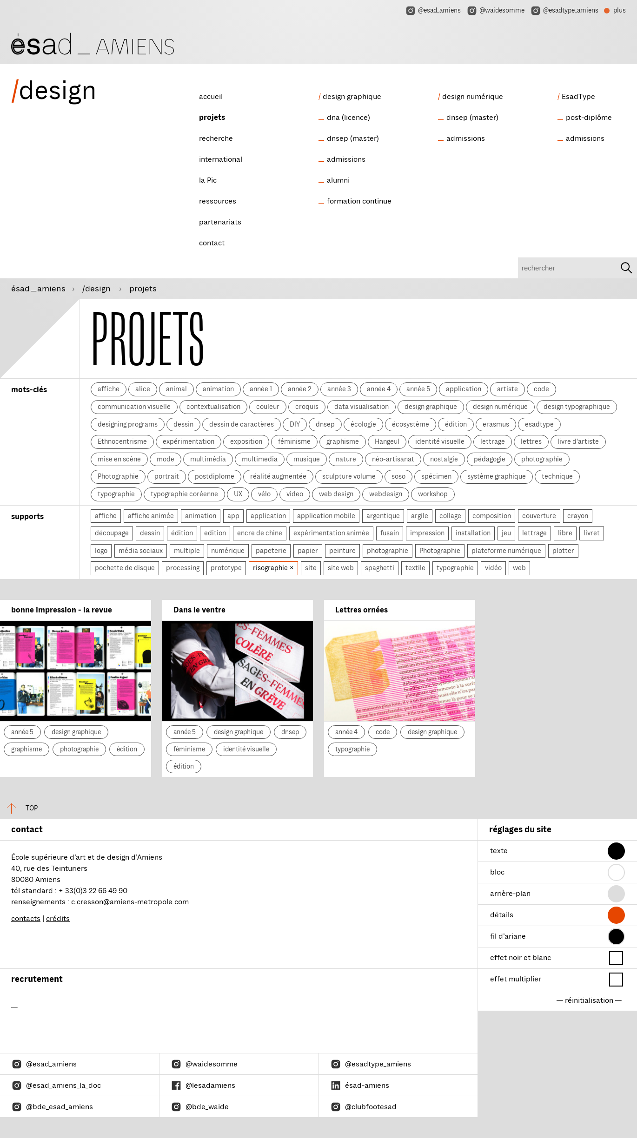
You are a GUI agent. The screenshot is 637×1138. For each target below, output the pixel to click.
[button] (616, 851)
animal (176, 389)
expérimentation (188, 441)
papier (308, 550)
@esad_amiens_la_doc (56, 1085)
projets (212, 117)
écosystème (410, 424)
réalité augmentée (278, 476)
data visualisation (361, 406)
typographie (116, 494)
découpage (112, 533)
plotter (563, 550)
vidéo (493, 568)
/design (97, 288)
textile (415, 568)
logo (101, 550)
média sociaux (141, 550)
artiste (507, 389)
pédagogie (489, 459)
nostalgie (444, 459)
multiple (187, 550)
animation (218, 389)
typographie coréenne (184, 494)
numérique (228, 550)
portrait (166, 476)
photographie (542, 459)
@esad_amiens (433, 10)
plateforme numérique (506, 550)
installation (473, 533)
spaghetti (379, 568)
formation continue (359, 201)
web (519, 568)
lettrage (492, 441)
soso (398, 476)
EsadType (578, 96)
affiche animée (151, 516)
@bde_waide (200, 1106)
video (294, 494)
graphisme (342, 441)
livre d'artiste (578, 441)
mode (165, 459)
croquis (306, 406)
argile (419, 516)
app (233, 516)
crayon (577, 516)
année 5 (418, 389)
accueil (211, 96)
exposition (246, 441)
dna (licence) (348, 117)
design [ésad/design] (54, 90)
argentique (383, 516)
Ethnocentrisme (122, 441)
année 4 (379, 389)
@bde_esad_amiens (52, 1106)
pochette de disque (125, 568)
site (311, 568)
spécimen (436, 476)
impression (427, 533)
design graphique (352, 96)
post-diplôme (589, 117)
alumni (338, 180)
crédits (58, 918)
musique (306, 459)
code (541, 389)
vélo (264, 494)
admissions (346, 159)
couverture (539, 516)
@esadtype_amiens (564, 10)
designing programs (128, 424)
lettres (531, 441)
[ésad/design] (92, 42)
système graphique (496, 476)
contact (212, 243)
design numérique (472, 96)
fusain (389, 533)
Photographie (118, 476)
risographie (271, 568)
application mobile (326, 516)
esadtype (539, 424)
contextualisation (213, 406)
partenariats (220, 222)
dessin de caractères (241, 424)
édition (456, 424)
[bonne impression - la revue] (75, 671)
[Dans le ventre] (237, 671)
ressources (217, 201)
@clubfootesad (363, 1106)
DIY (295, 424)
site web (341, 568)
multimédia (208, 459)
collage (450, 516)
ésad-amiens (359, 1085)
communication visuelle (134, 406)
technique (557, 476)
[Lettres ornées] (399, 671)
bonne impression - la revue (61, 610)
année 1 (261, 389)
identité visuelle (439, 441)
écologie (363, 424)
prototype (226, 568)
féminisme (294, 441)
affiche (108, 389)
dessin (183, 424)
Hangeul (387, 441)
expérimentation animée (331, 533)
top (19, 808)
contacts (25, 918)
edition (215, 533)
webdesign (385, 494)
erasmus (496, 424)
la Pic (208, 180)
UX (238, 494)
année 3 (339, 389)
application (463, 389)
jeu (506, 533)
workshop (433, 494)
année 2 (300, 389)
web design (336, 494)
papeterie (271, 550)
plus (615, 12)
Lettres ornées (361, 610)
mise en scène (119, 459)
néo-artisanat (393, 459)
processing (182, 568)
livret (592, 533)
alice (142, 389)
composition (491, 516)
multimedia (260, 459)
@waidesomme (495, 10)
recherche (216, 138)
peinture (342, 550)
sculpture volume (349, 476)
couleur (267, 406)
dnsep (325, 424)
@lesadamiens (203, 1085)
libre (565, 533)
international (220, 159)
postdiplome (214, 476)
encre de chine (259, 533)
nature (346, 459)
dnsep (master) (353, 138)
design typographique (577, 406)
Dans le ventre (199, 610)
